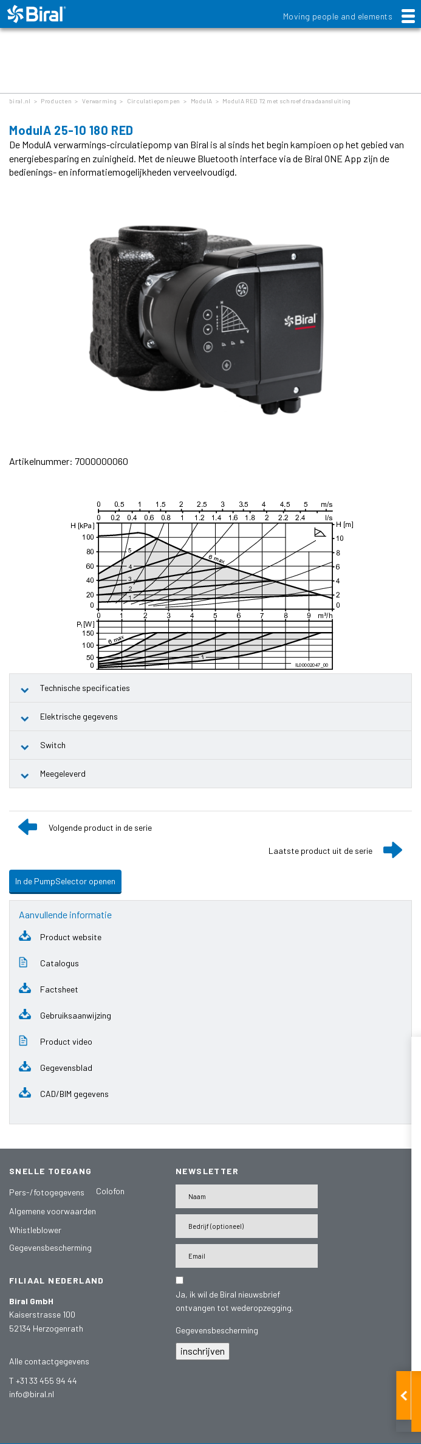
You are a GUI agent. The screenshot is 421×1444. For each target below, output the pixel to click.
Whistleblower (35, 1230)
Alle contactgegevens (49, 1361)
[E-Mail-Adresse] (247, 1256)
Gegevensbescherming (50, 1247)
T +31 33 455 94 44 (43, 1380)
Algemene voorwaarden (52, 1211)
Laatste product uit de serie (320, 850)
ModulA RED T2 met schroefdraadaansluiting (286, 101)
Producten (56, 101)
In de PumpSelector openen (65, 881)
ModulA (202, 101)
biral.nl (19, 101)
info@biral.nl (31, 1394)
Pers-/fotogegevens (46, 1192)
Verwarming (99, 101)
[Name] (247, 1196)
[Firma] (247, 1226)
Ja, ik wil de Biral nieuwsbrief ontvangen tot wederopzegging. (234, 1301)
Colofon (110, 1191)
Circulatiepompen (153, 101)
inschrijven (202, 1350)
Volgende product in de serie (100, 827)
